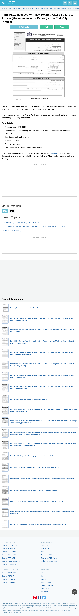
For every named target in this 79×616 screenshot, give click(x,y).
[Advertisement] (39, 181)
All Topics (44, 592)
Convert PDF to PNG (9, 576)
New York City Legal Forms (50, 226)
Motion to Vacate (34, 222)
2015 (5, 211)
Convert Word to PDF (9, 545)
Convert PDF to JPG (9, 573)
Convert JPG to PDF (9, 564)
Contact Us (45, 589)
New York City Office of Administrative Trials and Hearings (20, 226)
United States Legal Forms (11, 230)
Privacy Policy (46, 582)
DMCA (43, 579)
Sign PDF (44, 552)
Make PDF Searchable (49, 561)
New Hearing (7, 222)
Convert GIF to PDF (9, 555)
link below (53, 153)
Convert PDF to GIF (9, 579)
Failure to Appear (20, 222)
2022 (12, 211)
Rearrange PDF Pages (49, 558)
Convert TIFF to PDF (9, 558)
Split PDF (44, 545)
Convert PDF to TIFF (9, 582)
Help (43, 576)
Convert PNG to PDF (9, 552)
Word (62, 27)
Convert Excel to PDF (9, 548)
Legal (63, 226)
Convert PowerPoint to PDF (11, 561)
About (43, 573)
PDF (46, 27)
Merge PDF (45, 548)
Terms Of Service (47, 585)
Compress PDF (46, 555)
